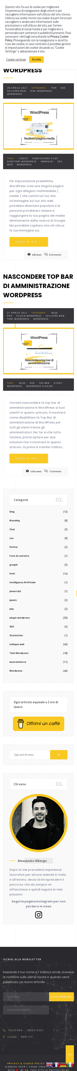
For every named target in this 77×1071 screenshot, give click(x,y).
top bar (44, 383)
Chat (12, 529)
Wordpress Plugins (39, 386)
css (11, 538)
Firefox (13, 547)
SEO (63, 87)
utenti (58, 383)
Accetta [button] (36, 59)
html (12, 573)
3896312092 (35, 1030)
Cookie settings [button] (16, 59)
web (10, 164)
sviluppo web (16, 91)
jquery (13, 600)
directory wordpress (22, 161)
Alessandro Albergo (32, 860)
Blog (22, 383)
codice (23, 158)
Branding (14, 520)
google (13, 565)
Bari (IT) (27, 1037)
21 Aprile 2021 (17, 312)
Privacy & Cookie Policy (26, 1063)
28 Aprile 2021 (17, 87)
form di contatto (19, 556)
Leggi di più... (29, 241)
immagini (47, 161)
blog (55, 312)
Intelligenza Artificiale (22, 582)
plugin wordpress (29, 315)
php (54, 87)
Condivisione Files (45, 158)
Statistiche (16, 635)
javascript (15, 591)
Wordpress (14, 94)
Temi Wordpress (41, 91)
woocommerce (17, 662)
